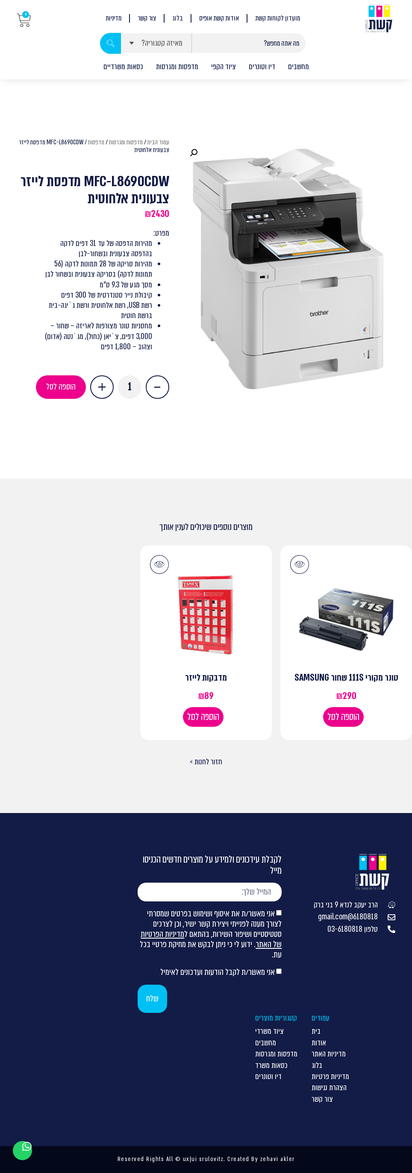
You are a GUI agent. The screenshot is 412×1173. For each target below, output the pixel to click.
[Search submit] (110, 43)
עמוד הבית (158, 142)
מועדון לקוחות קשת (277, 18)
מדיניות (113, 18)
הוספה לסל (61, 386)
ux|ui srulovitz (202, 1159)
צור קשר (147, 18)
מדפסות (96, 142)
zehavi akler (277, 1159)
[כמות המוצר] (129, 387)
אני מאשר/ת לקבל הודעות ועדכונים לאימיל (217, 972)
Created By (242, 1159)
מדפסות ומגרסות (126, 142)
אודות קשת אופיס (219, 18)
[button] (193, 153)
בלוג (177, 18)
